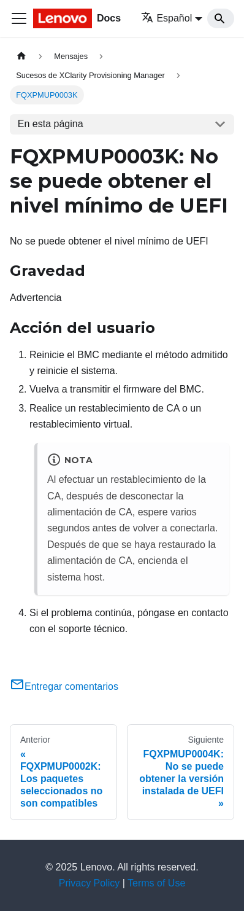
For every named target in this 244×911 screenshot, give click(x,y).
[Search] (220, 18)
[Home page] (21, 56)
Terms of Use (156, 883)
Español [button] (166, 18)
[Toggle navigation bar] (19, 18)
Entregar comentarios (64, 686)
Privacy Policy (89, 883)
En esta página (50, 124)
